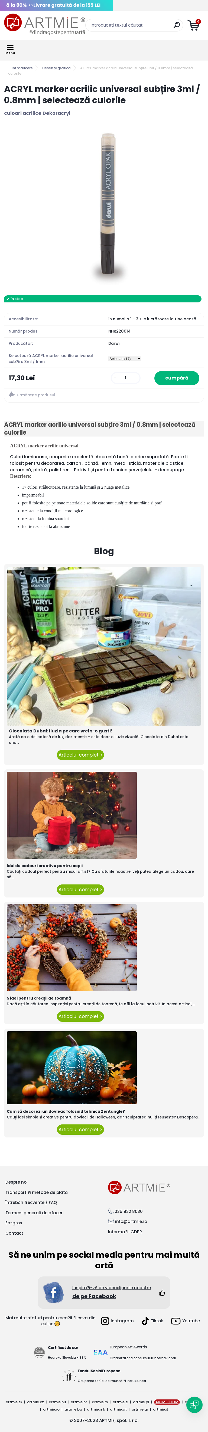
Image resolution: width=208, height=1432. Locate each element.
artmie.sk (14, 1402)
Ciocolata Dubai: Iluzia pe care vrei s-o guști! (61, 731)
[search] (177, 27)
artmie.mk (96, 1409)
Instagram (117, 1321)
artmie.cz (35, 1402)
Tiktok (152, 1321)
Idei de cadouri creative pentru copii (45, 865)
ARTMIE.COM (166, 1402)
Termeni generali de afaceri (34, 1213)
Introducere (22, 68)
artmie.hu (57, 1402)
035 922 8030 (129, 1211)
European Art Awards (128, 1347)
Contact (14, 1233)
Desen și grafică (56, 68)
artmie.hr (79, 1402)
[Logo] (44, 24)
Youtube (185, 1321)
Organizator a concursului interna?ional (143, 1358)
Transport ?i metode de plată (36, 1192)
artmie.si (120, 1402)
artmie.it (160, 1409)
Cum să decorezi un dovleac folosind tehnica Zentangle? (66, 1111)
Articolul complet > (80, 755)
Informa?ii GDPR (125, 1232)
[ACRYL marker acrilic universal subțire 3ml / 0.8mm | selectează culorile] (104, 206)
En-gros (13, 1223)
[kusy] (126, 378)
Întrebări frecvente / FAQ (31, 1202)
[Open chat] (194, 1405)
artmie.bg (73, 1409)
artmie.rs (100, 1402)
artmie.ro (51, 1409)
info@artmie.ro (131, 1221)
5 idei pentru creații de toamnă (39, 998)
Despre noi (16, 1182)
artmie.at (118, 1409)
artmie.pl (141, 1402)
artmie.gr (140, 1409)
